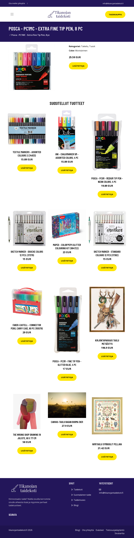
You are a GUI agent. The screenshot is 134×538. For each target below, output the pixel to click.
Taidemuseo (79, 500)
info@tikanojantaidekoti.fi (113, 3)
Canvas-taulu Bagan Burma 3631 (67, 421)
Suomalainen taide (82, 494)
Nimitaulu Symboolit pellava (107, 444)
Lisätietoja (78, 66)
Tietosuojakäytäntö (115, 530)
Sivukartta (119, 533)
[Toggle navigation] (12, 14)
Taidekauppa (115, 14)
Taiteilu (84, 46)
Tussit (92, 46)
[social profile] (27, 3)
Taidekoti (78, 489)
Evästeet (100, 530)
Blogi (76, 505)
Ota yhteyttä (88, 530)
